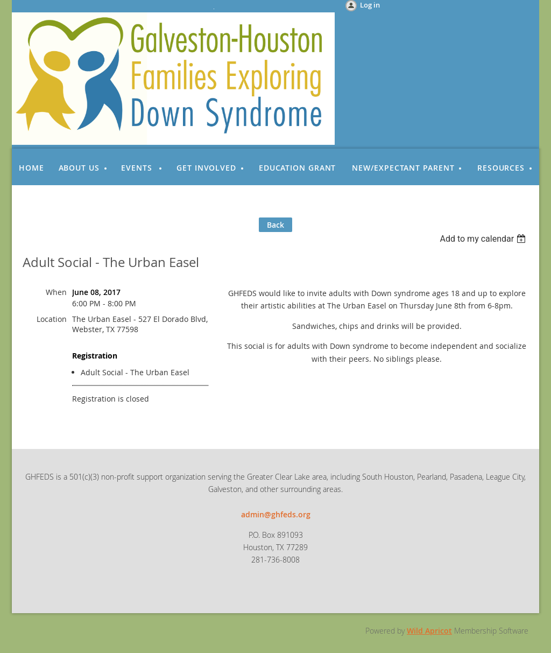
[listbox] (484, 238)
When (56, 292)
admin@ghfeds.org (275, 514)
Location (52, 319)
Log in (370, 5)
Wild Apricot (429, 631)
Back (275, 225)
